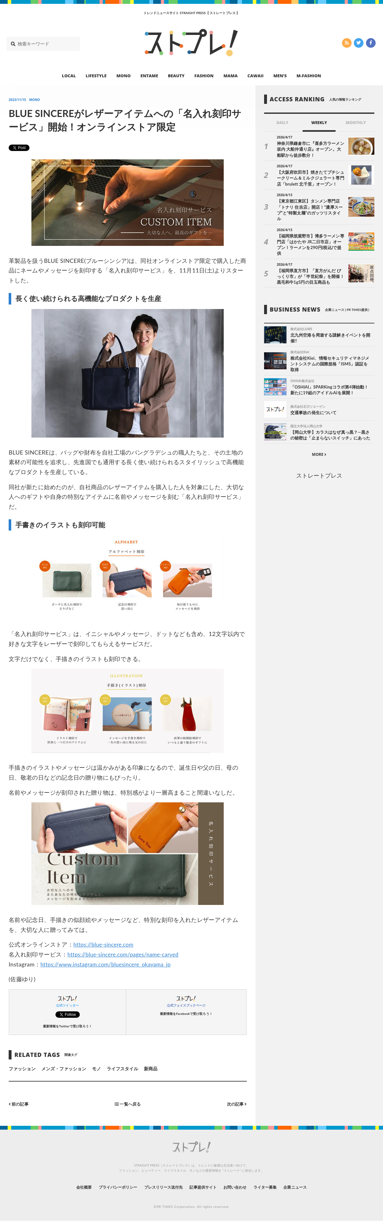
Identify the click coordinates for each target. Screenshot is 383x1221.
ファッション (22, 1068)
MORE (319, 444)
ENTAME (149, 76)
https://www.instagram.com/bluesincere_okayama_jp (109, 964)
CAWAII (255, 76)
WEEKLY (319, 122)
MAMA (230, 76)
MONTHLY (356, 122)
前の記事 (19, 1104)
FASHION (203, 76)
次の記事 (236, 1104)
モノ (96, 1068)
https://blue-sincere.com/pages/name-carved (127, 954)
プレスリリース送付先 (158, 1187)
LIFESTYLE (96, 76)
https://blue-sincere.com (105, 944)
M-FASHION (308, 76)
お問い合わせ (242, 1187)
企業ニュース (311, 1187)
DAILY (282, 122)
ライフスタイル (122, 1068)
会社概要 (66, 1187)
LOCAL (69, 76)
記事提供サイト (205, 1187)
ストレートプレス (319, 465)
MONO (123, 76)
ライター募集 (276, 1187)
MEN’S (280, 76)
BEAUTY (176, 76)
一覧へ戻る (127, 1104)
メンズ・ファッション (64, 1068)
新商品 (150, 1068)
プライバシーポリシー (106, 1187)
